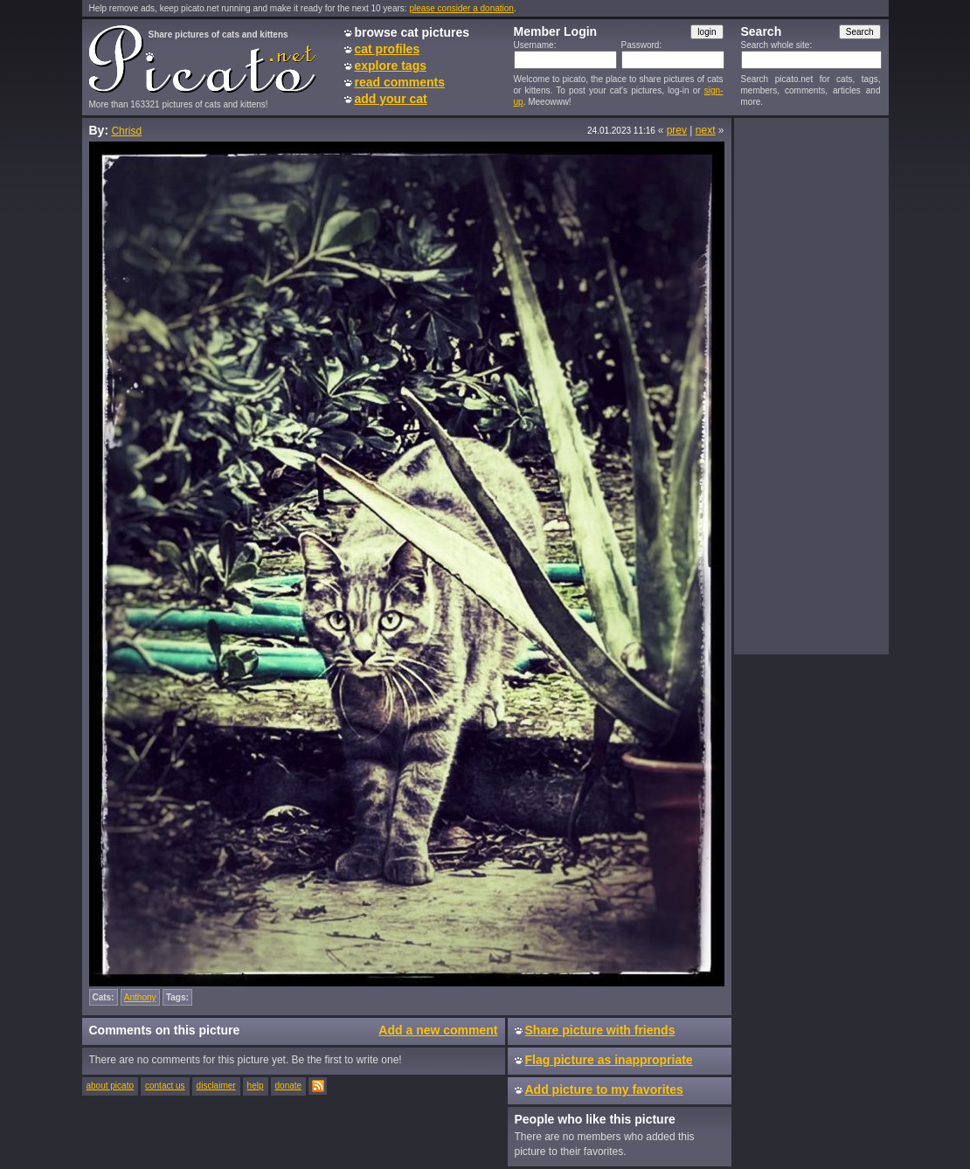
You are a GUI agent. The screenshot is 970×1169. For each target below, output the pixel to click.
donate (288, 1085)
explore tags (390, 66)
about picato (111, 1085)
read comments (400, 82)
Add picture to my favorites (604, 1089)
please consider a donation (461, 8)
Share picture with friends (600, 1030)
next (706, 130)
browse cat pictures (412, 32)
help (255, 1085)
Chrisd (126, 131)
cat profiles (387, 49)
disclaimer (216, 1085)
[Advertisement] (811, 385)
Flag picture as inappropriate (609, 1060)
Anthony (140, 997)
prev (677, 130)
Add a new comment (437, 1030)
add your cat (391, 99)
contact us (165, 1085)
